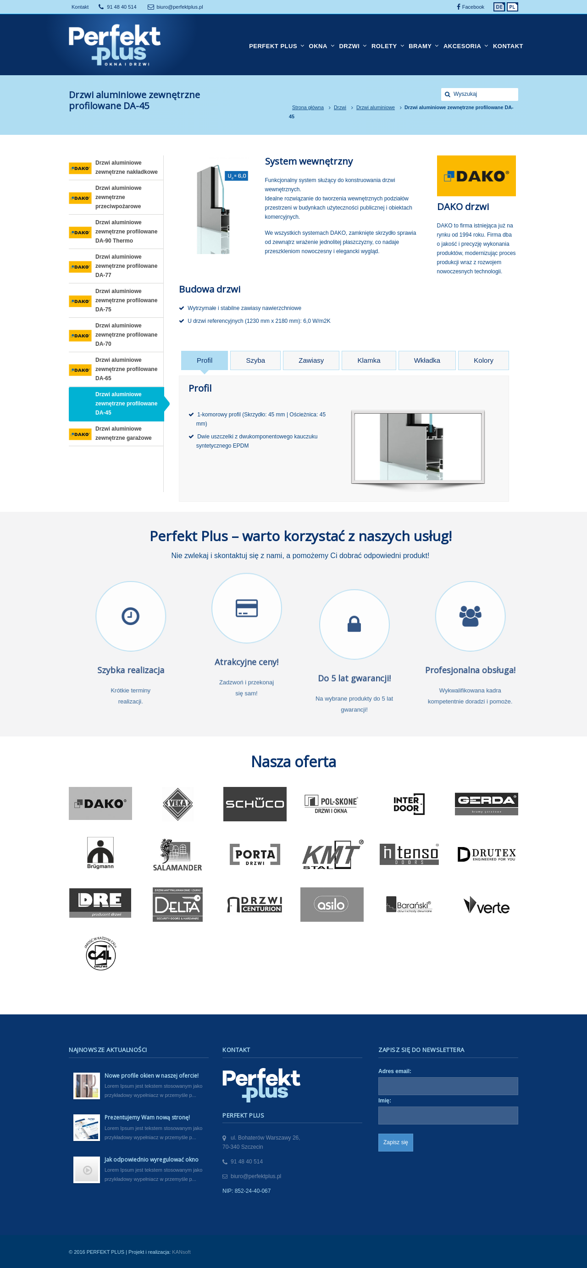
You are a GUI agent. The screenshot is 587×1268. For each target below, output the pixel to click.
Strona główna (308, 107)
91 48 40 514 (121, 7)
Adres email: (394, 1071)
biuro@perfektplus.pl (180, 7)
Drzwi (340, 107)
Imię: (384, 1100)
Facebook (473, 7)
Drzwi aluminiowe (375, 107)
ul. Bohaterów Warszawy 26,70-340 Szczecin (261, 1142)
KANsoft (181, 1252)
